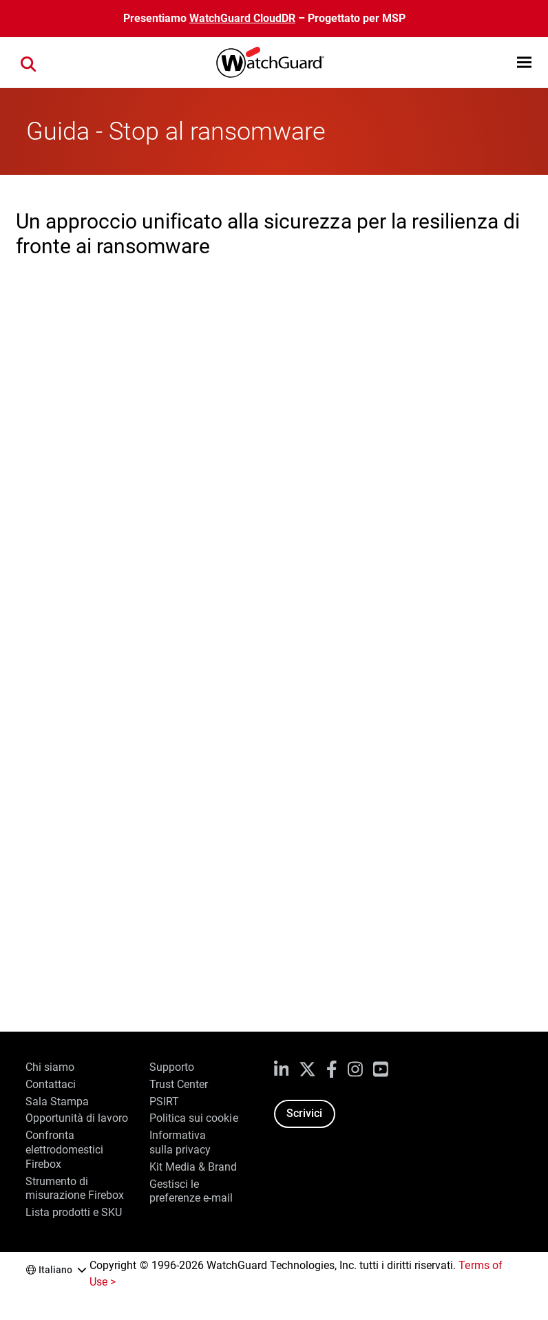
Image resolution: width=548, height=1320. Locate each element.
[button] (524, 62)
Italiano (55, 1269)
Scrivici (304, 1113)
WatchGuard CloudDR (242, 18)
